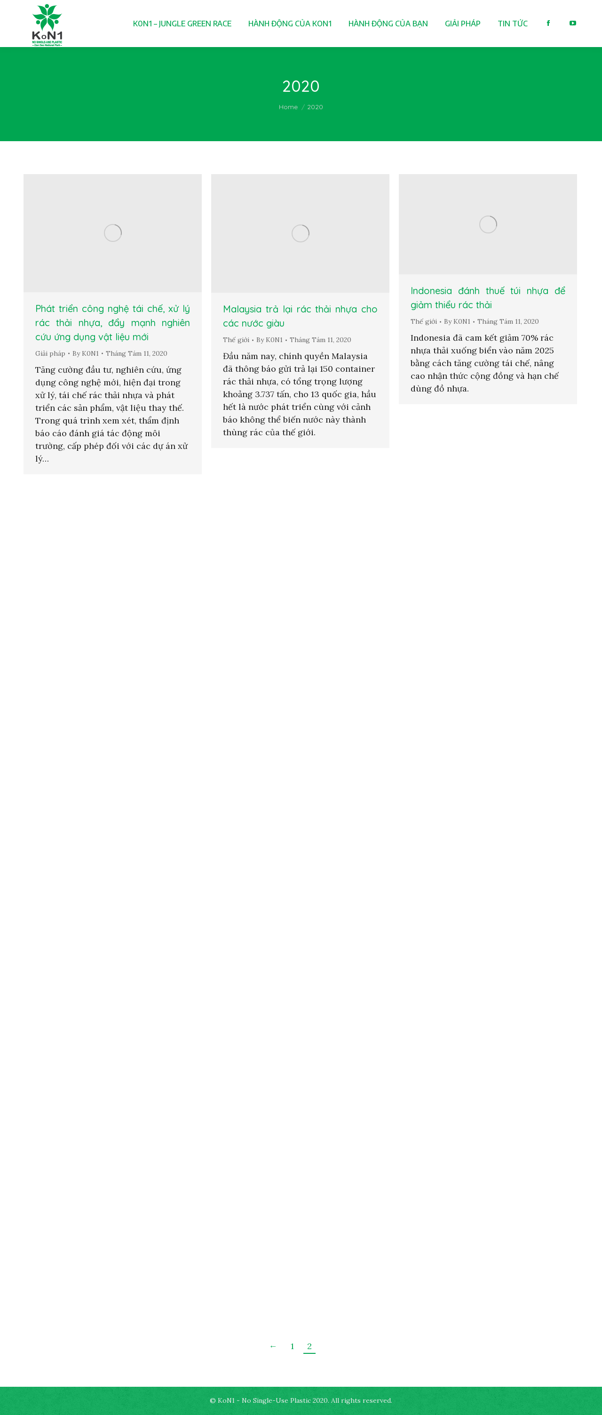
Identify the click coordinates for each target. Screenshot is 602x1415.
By (85, 353)
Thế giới (236, 340)
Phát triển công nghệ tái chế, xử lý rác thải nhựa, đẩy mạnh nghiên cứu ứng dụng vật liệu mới (112, 323)
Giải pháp (50, 353)
